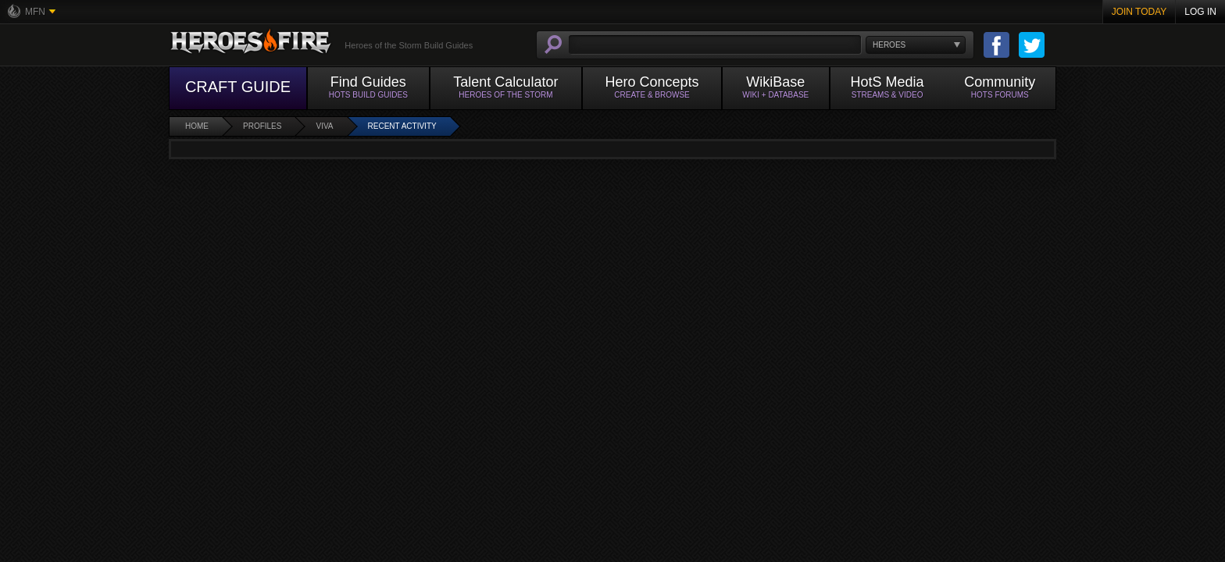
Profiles (262, 126)
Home (197, 126)
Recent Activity (402, 126)
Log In (1200, 11)
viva (324, 126)
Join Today (1139, 11)
